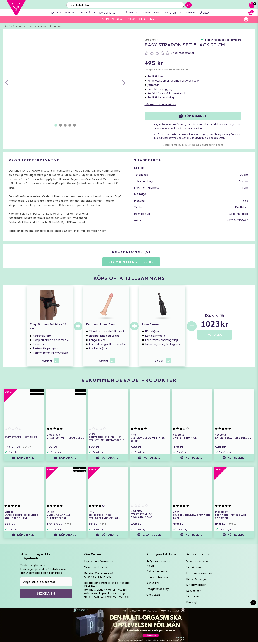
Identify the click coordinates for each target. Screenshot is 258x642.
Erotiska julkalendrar (199, 573)
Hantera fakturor (157, 577)
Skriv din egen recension (131, 262)
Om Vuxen (153, 594)
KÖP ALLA (214, 334)
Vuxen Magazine (197, 561)
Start (7, 26)
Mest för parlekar (37, 26)
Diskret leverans (157, 571)
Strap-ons (55, 26)
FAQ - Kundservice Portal (158, 563)
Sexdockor (193, 596)
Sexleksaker (19, 26)
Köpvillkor (152, 583)
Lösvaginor (193, 590)
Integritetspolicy (157, 589)
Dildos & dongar (196, 579)
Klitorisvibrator (196, 584)
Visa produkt (150, 534)
